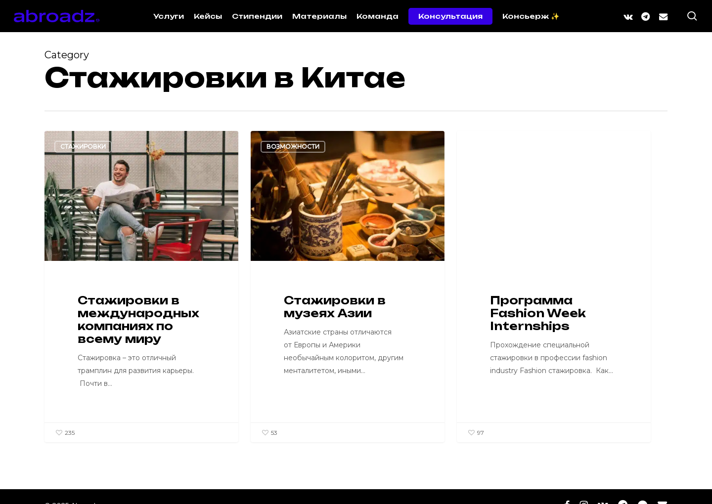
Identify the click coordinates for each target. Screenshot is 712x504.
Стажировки (83, 146)
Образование (497, 146)
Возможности (293, 146)
